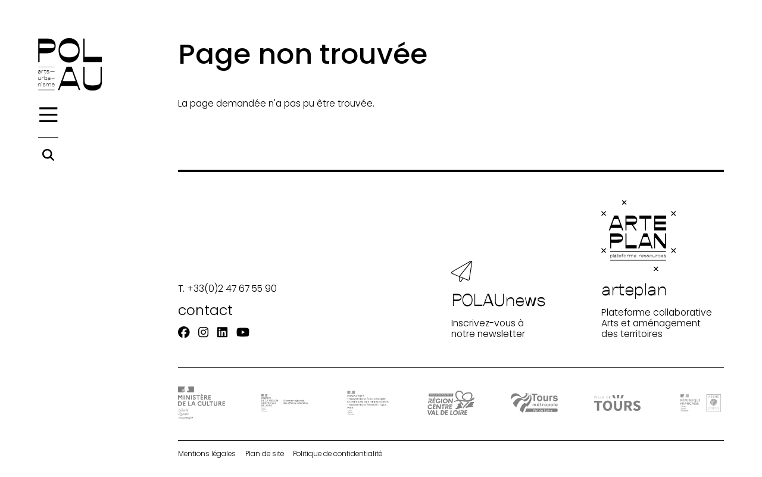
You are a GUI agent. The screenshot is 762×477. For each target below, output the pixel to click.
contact (205, 310)
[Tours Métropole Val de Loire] (534, 402)
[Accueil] (70, 64)
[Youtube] (242, 332)
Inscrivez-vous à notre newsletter (498, 300)
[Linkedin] (222, 332)
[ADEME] (700, 402)
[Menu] (48, 115)
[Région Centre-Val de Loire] (450, 403)
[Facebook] (184, 332)
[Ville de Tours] (617, 403)
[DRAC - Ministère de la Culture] (201, 402)
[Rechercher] (48, 155)
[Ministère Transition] (368, 403)
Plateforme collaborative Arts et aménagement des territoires (656, 269)
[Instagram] (203, 332)
